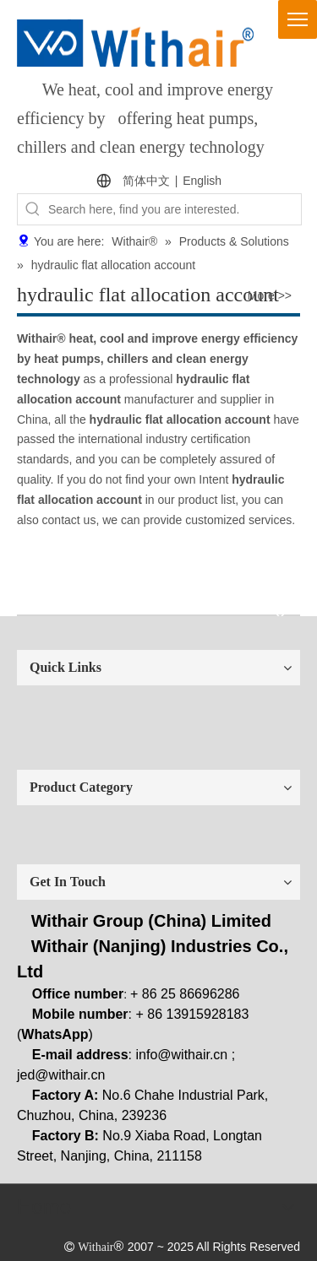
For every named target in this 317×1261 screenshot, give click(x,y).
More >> (270, 295)
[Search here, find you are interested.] (174, 209)
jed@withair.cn (61, 1075)
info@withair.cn (182, 1054)
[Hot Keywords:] (33, 209)
